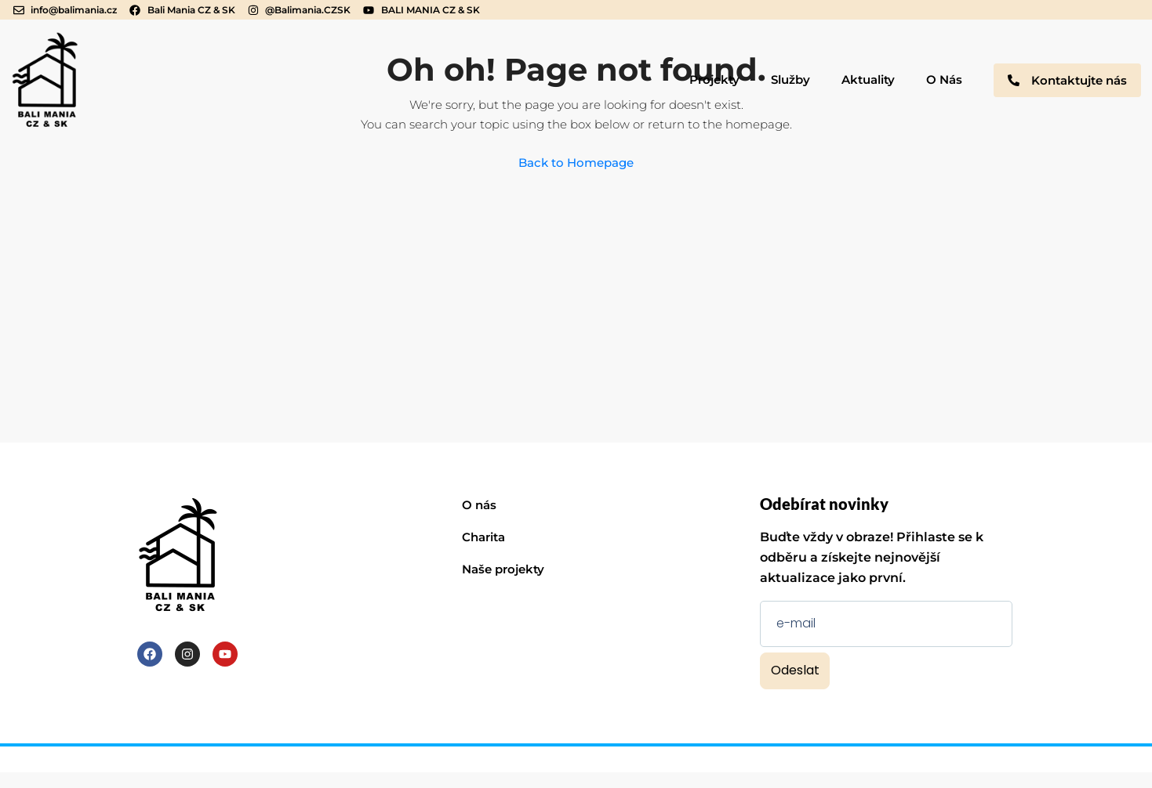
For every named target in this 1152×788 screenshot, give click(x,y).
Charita (483, 537)
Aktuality (868, 79)
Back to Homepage (576, 162)
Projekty (714, 79)
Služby (790, 79)
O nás (479, 504)
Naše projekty (503, 569)
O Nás (944, 79)
